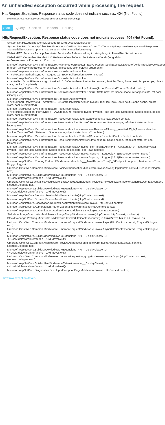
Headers (52, 28)
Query (21, 28)
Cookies (35, 28)
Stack (7, 28)
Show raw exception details (18, 278)
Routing (67, 28)
